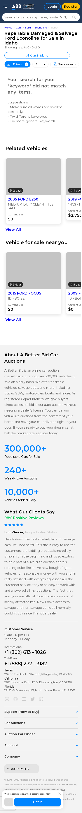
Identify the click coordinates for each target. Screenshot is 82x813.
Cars (18, 27)
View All (13, 229)
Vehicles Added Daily (20, 500)
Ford (28, 27)
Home (8, 27)
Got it (37, 802)
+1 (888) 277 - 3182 (25, 664)
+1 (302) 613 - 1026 (25, 652)
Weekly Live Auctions (20, 478)
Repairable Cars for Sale (22, 457)
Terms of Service (67, 784)
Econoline (41, 27)
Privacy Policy (12, 789)
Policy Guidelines (30, 789)
